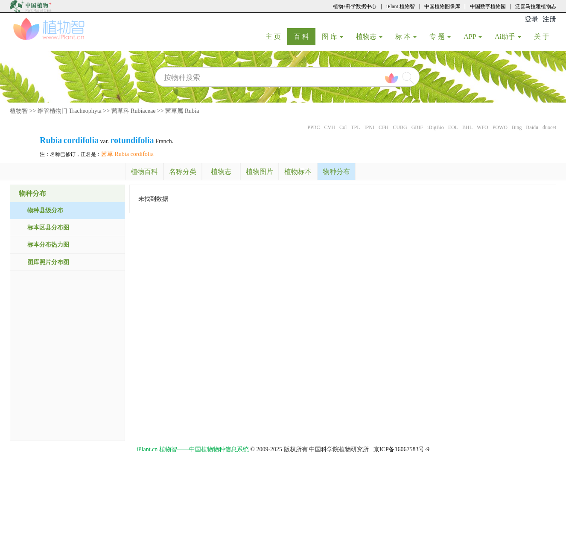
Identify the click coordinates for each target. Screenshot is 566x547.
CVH (329, 127)
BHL (467, 127)
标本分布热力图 (48, 244)
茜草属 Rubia (182, 111)
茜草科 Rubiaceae (133, 111)
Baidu (532, 127)
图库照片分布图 (48, 262)
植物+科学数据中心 (355, 6)
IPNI (369, 127)
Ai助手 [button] (508, 36)
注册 (549, 19)
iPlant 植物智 (400, 6)
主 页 (276, 36)
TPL (355, 127)
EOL (453, 127)
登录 (531, 19)
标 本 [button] (406, 36)
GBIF (417, 127)
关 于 (545, 36)
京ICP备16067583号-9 (401, 449)
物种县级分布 (45, 210)
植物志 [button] (369, 36)
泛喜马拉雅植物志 (535, 6)
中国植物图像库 (442, 6)
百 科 (304, 36)
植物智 (19, 111)
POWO (500, 127)
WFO (482, 127)
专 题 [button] (440, 36)
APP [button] (473, 36)
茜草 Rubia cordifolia (127, 154)
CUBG (400, 127)
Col (343, 127)
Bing (517, 127)
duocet (549, 127)
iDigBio (435, 127)
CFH (383, 127)
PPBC (313, 127)
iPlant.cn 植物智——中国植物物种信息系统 (193, 449)
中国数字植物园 (488, 6)
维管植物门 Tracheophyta (70, 111)
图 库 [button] (332, 36)
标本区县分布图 (48, 227)
